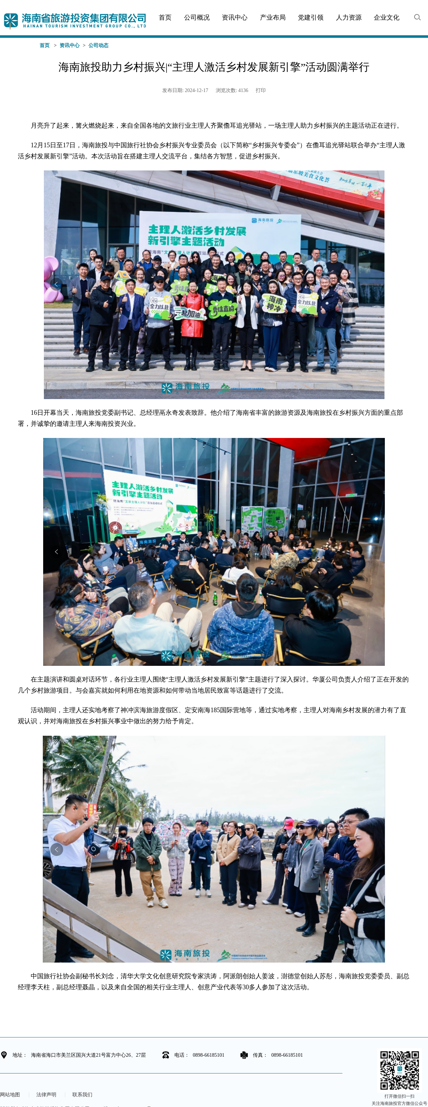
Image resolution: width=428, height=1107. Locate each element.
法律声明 (46, 1094)
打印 (261, 90)
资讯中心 (70, 45)
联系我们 (82, 1094)
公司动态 (98, 45)
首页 (45, 45)
